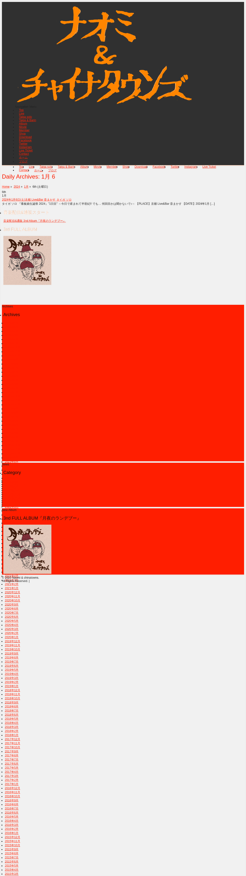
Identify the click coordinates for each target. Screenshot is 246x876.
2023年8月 (11, 461)
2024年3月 (11, 433)
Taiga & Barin (27, 120)
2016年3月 (11, 825)
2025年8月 (11, 364)
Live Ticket (26, 150)
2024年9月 (11, 408)
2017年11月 (12, 743)
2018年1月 (11, 735)
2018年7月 (11, 710)
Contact (24, 154)
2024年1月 (11, 441)
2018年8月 (11, 706)
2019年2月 (11, 682)
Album (23, 123)
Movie (23, 127)
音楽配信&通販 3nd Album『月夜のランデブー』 (34, 220)
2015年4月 (11, 869)
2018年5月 (11, 718)
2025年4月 (11, 380)
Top (21, 110)
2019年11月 (12, 645)
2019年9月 (11, 653)
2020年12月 (12, 592)
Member (24, 130)
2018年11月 (12, 694)
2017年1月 (11, 784)
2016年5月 (11, 816)
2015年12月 (12, 837)
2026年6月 (11, 323)
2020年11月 (12, 596)
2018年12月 (12, 690)
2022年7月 (11, 514)
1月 (26, 186)
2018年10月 (12, 698)
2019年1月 (11, 686)
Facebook (25, 140)
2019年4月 (11, 674)
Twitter (23, 143)
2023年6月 (11, 470)
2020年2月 (11, 633)
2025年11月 (12, 351)
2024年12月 (12, 396)
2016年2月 (11, 829)
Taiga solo (25, 117)
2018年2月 (11, 731)
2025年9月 (11, 359)
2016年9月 (11, 800)
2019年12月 (12, 641)
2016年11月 (12, 792)
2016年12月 (12, 788)
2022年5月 (11, 523)
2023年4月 (11, 478)
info (7, 480)
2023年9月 (11, 457)
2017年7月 (11, 759)
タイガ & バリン (15, 484)
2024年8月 (11, 412)
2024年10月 (12, 404)
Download (25, 137)
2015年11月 (12, 841)
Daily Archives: (28, 176)
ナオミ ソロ (12, 496)
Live (21, 113)
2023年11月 (12, 449)
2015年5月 (11, 865)
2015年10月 (12, 845)
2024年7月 (11, 417)
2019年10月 (12, 649)
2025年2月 (11, 388)
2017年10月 (12, 747)
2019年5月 (11, 670)
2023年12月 (12, 445)
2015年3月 (11, 874)
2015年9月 (11, 849)
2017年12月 (12, 739)
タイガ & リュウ (15, 488)
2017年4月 (11, 772)
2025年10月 (12, 355)
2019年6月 (11, 665)
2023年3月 (11, 482)
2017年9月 (11, 751)
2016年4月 (11, 820)
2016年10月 (12, 796)
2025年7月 (11, 368)
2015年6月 (11, 861)
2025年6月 (11, 372)
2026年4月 (11, 331)
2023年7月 (11, 466)
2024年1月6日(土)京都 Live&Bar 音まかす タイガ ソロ (37, 199)
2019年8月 (11, 657)
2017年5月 (11, 767)
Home (6, 186)
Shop (22, 133)
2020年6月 (11, 616)
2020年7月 (11, 612)
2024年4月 (11, 429)
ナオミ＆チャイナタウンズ (22, 500)
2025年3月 (11, 384)
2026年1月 (11, 343)
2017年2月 (11, 780)
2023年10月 (12, 453)
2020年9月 (11, 604)
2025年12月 (12, 347)
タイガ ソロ (12, 492)
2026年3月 (11, 335)
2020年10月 (12, 600)
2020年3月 (11, 629)
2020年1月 (11, 637)
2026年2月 (11, 339)
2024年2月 (11, 437)
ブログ (23, 161)
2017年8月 (11, 755)
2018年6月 (11, 714)
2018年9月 (11, 702)
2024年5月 (11, 425)
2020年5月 (11, 621)
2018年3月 (11, 727)
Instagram (25, 147)
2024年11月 (12, 400)
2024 (17, 186)
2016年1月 (11, 833)
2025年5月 (11, 376)
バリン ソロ (12, 504)
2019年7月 (11, 661)
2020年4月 (11, 625)
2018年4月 (11, 723)
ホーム (23, 157)
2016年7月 (11, 808)
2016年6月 (11, 812)
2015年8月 (11, 853)
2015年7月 (11, 857)
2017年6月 (11, 763)
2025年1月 (11, 392)
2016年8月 (11, 804)
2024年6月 (11, 421)
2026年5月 (11, 327)
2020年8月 (11, 608)
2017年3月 (11, 776)
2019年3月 (11, 678)
